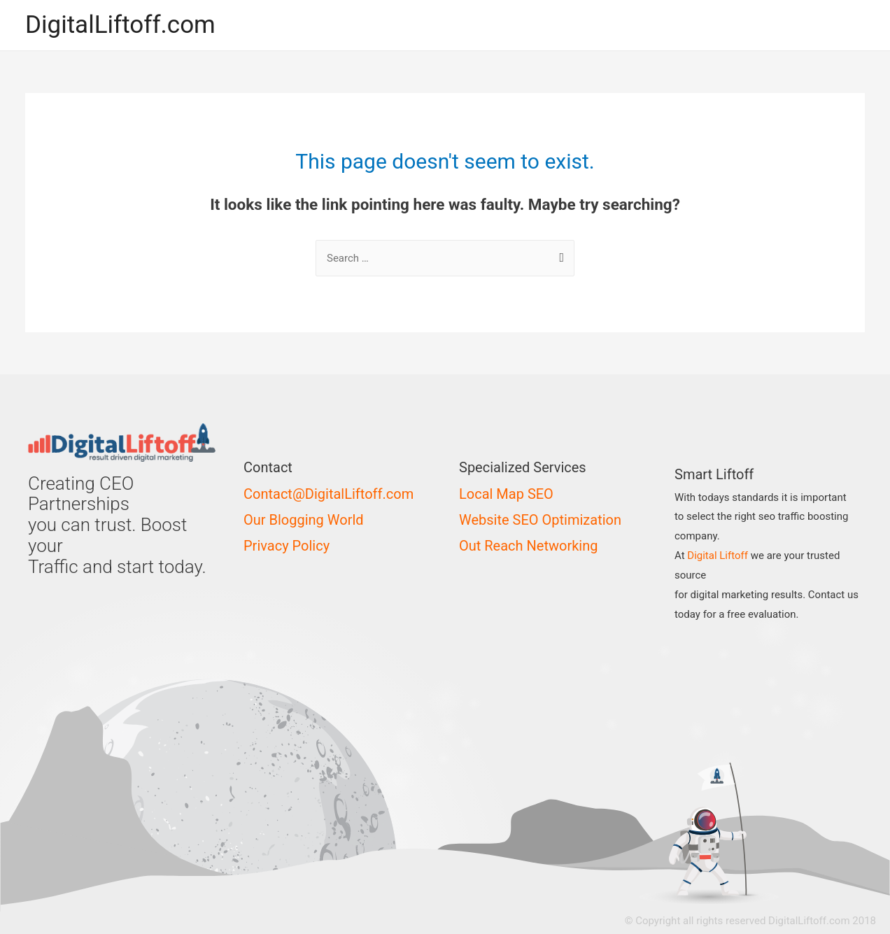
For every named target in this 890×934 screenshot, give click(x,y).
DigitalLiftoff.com (120, 24)
